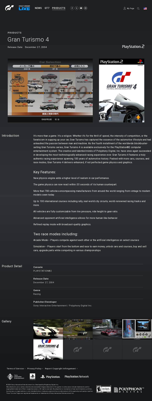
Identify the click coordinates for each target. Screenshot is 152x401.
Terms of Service (16, 369)
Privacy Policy (36, 369)
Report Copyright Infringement (63, 369)
